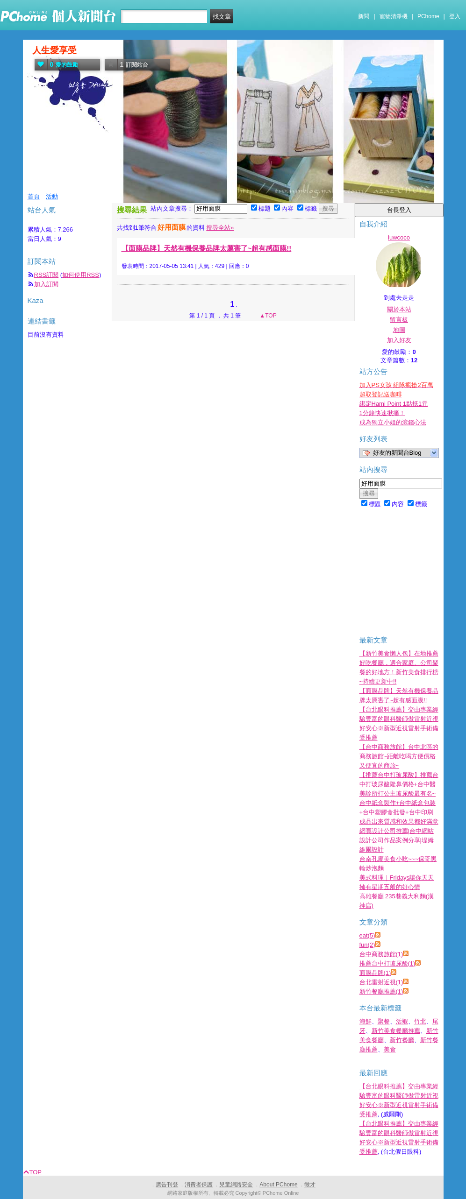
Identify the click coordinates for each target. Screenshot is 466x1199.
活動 (52, 196)
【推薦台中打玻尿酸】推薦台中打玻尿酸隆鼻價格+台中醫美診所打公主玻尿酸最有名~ (398, 784)
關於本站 (399, 309)
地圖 (399, 329)
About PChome (278, 1184)
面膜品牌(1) (375, 972)
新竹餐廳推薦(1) (381, 991)
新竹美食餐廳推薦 (396, 1030)
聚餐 (384, 1021)
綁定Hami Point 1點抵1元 (393, 403)
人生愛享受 (54, 50)
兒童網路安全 (236, 1184)
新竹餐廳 (402, 1040)
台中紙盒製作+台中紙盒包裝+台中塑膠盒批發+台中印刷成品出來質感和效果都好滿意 (398, 812)
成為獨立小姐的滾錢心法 (392, 422)
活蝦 (402, 1021)
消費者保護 (199, 1184)
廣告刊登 (167, 1184)
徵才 (309, 1184)
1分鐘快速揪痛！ (382, 412)
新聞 (363, 16)
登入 (454, 16)
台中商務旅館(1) (381, 954)
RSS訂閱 (46, 274)
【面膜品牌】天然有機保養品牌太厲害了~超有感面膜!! (207, 248)
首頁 (34, 196)
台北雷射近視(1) (381, 982)
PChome (428, 16)
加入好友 (399, 340)
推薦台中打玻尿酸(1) (387, 963)
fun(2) (367, 944)
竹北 (420, 1021)
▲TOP (267, 315)
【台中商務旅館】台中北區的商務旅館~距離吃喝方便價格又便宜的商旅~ (398, 756)
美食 (390, 1049)
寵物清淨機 (394, 16)
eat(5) (367, 935)
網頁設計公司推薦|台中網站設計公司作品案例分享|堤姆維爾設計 (396, 840)
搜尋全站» (220, 227)
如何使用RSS (80, 274)
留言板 (399, 319)
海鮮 (365, 1021)
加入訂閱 (46, 284)
